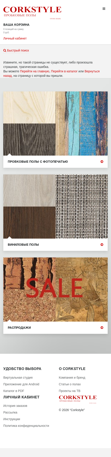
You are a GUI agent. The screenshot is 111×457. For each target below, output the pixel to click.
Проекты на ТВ (69, 391)
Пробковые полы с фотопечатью (55, 161)
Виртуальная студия (18, 377)
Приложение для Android (21, 384)
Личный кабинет (15, 38)
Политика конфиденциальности (26, 425)
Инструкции (11, 419)
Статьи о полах (70, 384)
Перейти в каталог (64, 71)
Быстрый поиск (16, 50)
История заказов (15, 406)
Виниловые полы (55, 244)
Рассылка (10, 412)
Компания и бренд (72, 377)
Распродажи (55, 327)
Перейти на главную (34, 71)
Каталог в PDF (13, 391)
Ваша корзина (16, 24)
